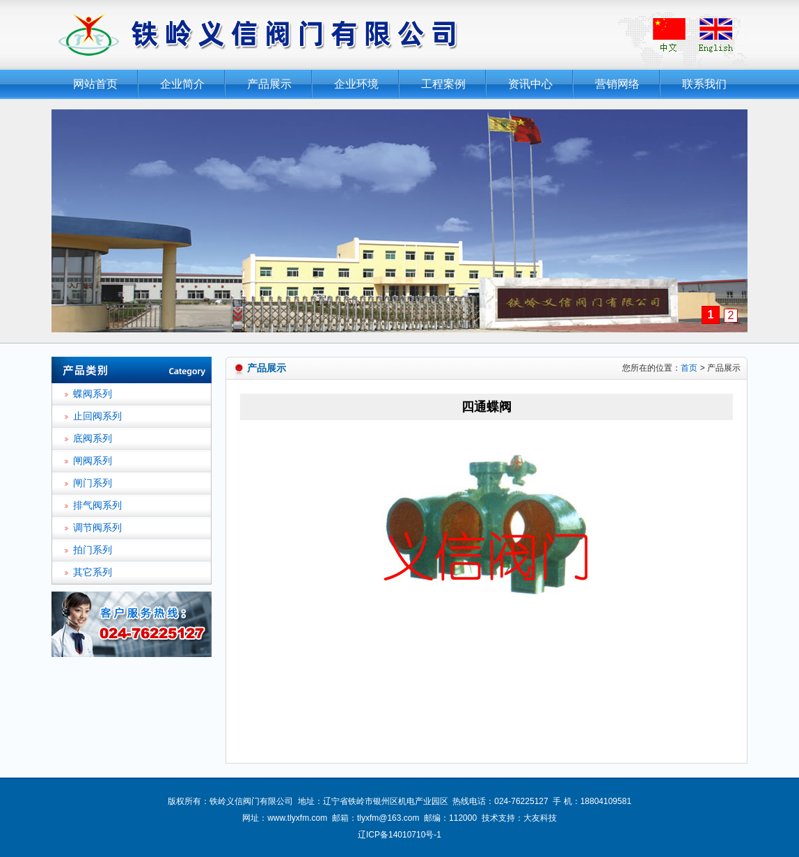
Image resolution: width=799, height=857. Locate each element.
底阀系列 (92, 438)
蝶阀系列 (92, 394)
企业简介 (182, 84)
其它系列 (92, 572)
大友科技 (540, 818)
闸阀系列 (92, 461)
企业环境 (356, 84)
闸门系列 (92, 483)
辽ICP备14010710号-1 (399, 835)
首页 (689, 368)
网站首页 (95, 84)
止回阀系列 (97, 416)
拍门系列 (92, 550)
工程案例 (443, 84)
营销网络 (617, 84)
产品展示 (269, 84)
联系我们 (704, 84)
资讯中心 (530, 84)
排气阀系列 (97, 505)
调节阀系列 (97, 528)
